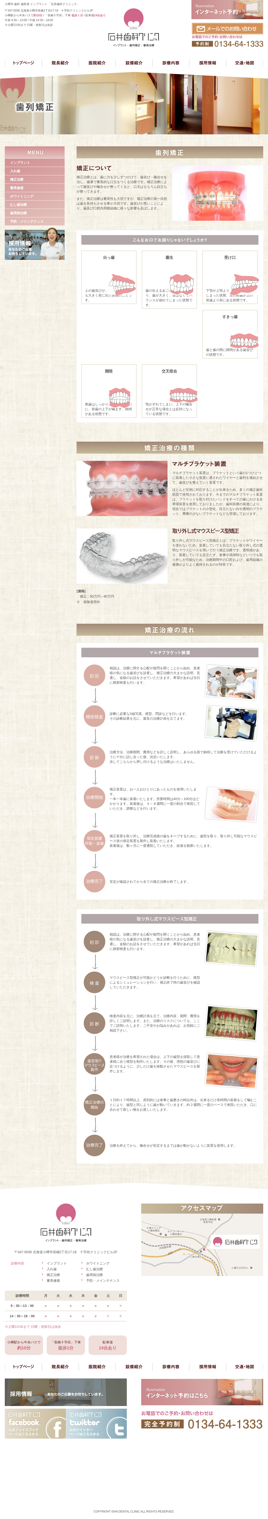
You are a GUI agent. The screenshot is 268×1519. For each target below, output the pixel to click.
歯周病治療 (18, 213)
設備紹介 (134, 63)
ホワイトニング (22, 196)
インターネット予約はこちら (202, 1392)
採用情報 (207, 63)
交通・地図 (244, 63)
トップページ (23, 63)
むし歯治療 (18, 205)
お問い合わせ (227, 35)
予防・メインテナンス (27, 221)
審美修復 (16, 188)
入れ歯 (15, 171)
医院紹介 (97, 63)
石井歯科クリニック (133, 27)
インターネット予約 (227, 9)
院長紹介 (60, 63)
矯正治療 (16, 179)
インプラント (20, 163)
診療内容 (170, 63)
